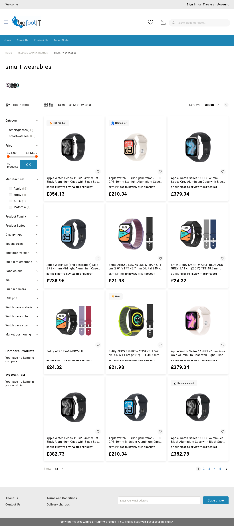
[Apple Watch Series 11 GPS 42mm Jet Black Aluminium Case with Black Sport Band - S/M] (198, 407)
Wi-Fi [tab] (8, 280)
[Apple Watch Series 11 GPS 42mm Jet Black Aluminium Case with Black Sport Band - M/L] (74, 147)
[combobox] (170, 22)
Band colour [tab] (13, 271)
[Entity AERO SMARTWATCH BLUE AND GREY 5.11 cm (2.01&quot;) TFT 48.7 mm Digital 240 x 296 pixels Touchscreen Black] (198, 234)
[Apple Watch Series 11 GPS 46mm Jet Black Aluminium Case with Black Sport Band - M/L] (74, 407)
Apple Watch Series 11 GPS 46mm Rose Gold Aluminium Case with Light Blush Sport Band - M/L (198, 353)
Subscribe (216, 500)
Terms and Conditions (62, 498)
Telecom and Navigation (33, 53)
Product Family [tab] (15, 216)
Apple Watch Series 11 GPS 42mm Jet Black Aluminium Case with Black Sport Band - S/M (198, 440)
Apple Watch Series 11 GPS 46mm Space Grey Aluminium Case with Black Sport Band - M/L (197, 180)
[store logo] (26, 22)
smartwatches (22, 136)
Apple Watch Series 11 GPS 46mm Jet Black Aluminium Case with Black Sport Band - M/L (73, 440)
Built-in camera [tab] (15, 289)
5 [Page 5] (221, 468)
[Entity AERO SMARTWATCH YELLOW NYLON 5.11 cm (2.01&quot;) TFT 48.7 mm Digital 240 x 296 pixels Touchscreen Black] (136, 320)
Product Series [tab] (15, 225)
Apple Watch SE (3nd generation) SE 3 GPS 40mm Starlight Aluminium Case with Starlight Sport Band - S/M (135, 180)
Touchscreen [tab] (14, 243)
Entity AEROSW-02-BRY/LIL (65, 351)
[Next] (227, 469)
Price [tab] (8, 145)
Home (8, 53)
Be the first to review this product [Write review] (70, 187)
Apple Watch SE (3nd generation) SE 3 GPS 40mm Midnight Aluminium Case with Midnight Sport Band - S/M (135, 440)
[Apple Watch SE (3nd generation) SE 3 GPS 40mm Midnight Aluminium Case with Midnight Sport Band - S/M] (136, 407)
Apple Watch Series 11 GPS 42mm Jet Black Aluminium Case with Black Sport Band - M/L (73, 180)
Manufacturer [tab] (14, 179)
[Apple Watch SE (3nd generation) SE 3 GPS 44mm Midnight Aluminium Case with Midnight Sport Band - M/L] (74, 234)
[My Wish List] (212, 22)
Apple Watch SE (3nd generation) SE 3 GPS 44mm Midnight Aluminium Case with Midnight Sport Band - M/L (72, 266)
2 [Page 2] (204, 468)
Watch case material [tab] (19, 307)
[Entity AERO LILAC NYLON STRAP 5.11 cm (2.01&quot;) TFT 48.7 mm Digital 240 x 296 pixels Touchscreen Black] (136, 234)
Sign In (191, 4)
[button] (211, 105)
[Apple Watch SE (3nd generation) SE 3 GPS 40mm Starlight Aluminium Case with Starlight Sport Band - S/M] (136, 147)
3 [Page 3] (210, 468)
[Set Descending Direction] (226, 105)
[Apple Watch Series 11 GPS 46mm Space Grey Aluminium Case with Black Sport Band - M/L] (198, 147)
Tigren (169, 522)
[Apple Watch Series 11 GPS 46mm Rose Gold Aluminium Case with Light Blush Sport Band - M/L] (198, 320)
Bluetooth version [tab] (17, 253)
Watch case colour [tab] (18, 316)
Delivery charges (58, 504)
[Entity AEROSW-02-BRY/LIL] (74, 320)
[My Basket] (225, 22)
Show (47, 468)
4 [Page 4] (215, 468)
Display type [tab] (13, 234)
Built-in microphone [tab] (18, 262)
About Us (11, 498)
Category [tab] (11, 120)
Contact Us (13, 504)
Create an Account (216, 4)
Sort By (194, 105)
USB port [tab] (11, 298)
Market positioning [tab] (18, 334)
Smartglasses (21, 130)
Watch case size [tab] (16, 325)
